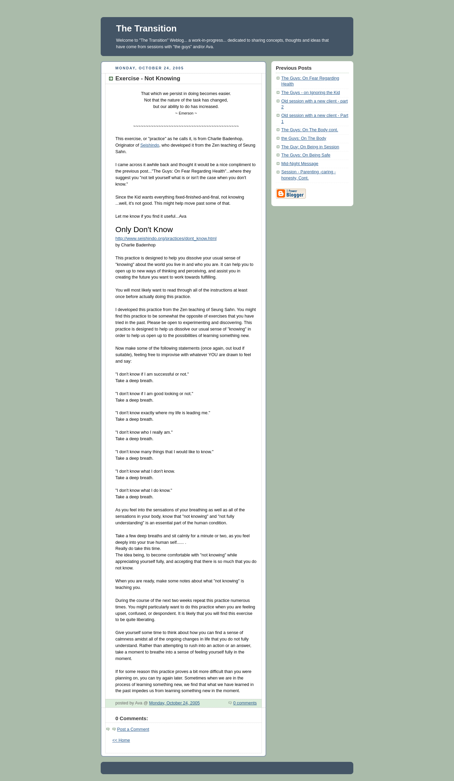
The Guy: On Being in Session (310, 147)
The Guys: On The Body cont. (309, 129)
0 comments (245, 703)
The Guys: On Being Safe (305, 155)
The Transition (146, 28)
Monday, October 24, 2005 (174, 703)
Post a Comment (133, 729)
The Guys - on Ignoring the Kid (310, 92)
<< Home (121, 740)
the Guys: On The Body (303, 138)
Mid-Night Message (299, 163)
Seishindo (149, 145)
